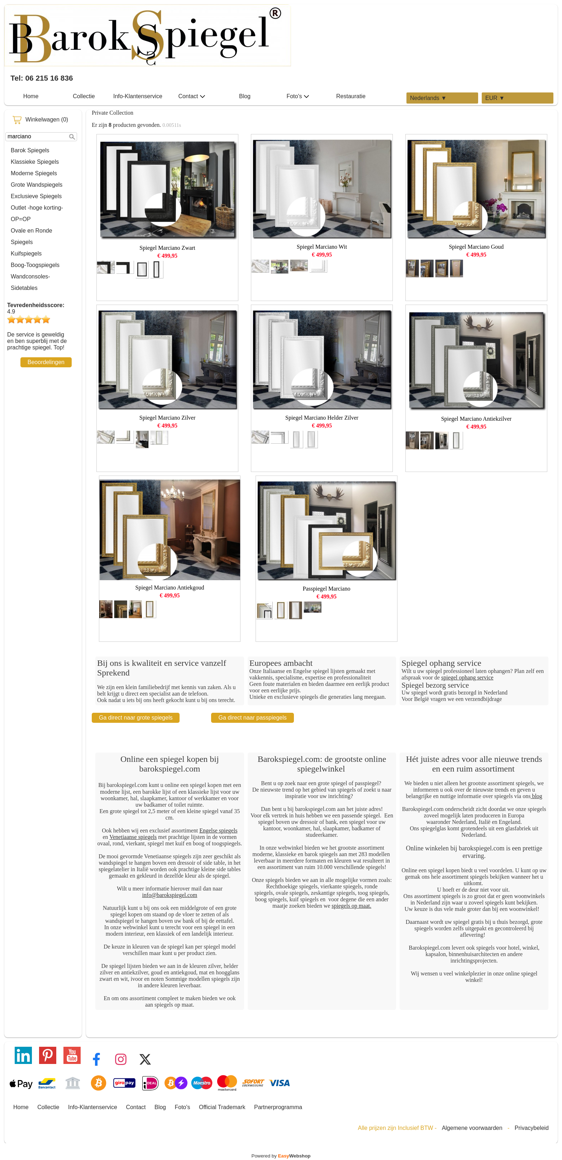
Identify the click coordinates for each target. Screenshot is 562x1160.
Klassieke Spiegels (35, 162)
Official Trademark (222, 1107)
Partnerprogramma (278, 1107)
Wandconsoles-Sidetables (30, 282)
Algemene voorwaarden (472, 1128)
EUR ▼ (495, 98)
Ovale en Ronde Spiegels (31, 236)
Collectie (84, 96)
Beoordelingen (46, 362)
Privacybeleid (532, 1128)
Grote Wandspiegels (36, 185)
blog (536, 796)
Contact (191, 96)
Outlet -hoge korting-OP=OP (37, 213)
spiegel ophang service (467, 677)
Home (31, 96)
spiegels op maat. (351, 906)
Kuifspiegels (26, 253)
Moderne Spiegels (34, 173)
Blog (245, 96)
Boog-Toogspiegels (35, 265)
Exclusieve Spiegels (36, 196)
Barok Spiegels (30, 150)
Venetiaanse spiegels (133, 837)
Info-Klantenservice (137, 96)
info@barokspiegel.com (169, 895)
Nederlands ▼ (428, 98)
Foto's (297, 96)
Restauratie (351, 96)
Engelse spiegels (218, 830)
